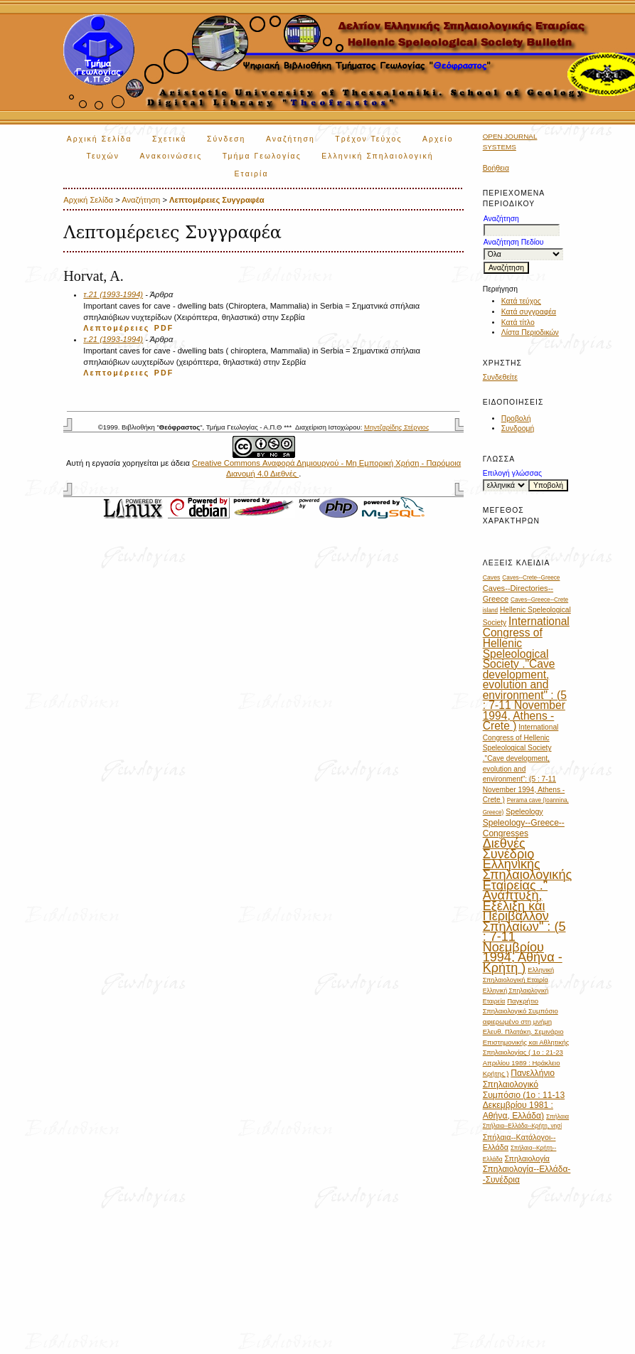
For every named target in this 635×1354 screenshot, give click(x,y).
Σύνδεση (226, 139)
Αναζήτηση (290, 139)
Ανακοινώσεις (171, 156)
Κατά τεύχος (521, 301)
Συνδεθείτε (500, 377)
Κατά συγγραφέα (528, 312)
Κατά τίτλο (518, 322)
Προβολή (516, 418)
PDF (164, 328)
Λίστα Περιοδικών (530, 332)
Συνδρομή (518, 428)
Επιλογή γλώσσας (512, 473)
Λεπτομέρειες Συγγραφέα (217, 200)
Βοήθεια (496, 168)
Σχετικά (169, 139)
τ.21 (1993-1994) (113, 294)
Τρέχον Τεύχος (368, 139)
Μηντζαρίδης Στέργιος (396, 427)
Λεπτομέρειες (116, 328)
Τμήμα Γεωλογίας (262, 156)
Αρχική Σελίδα (99, 139)
